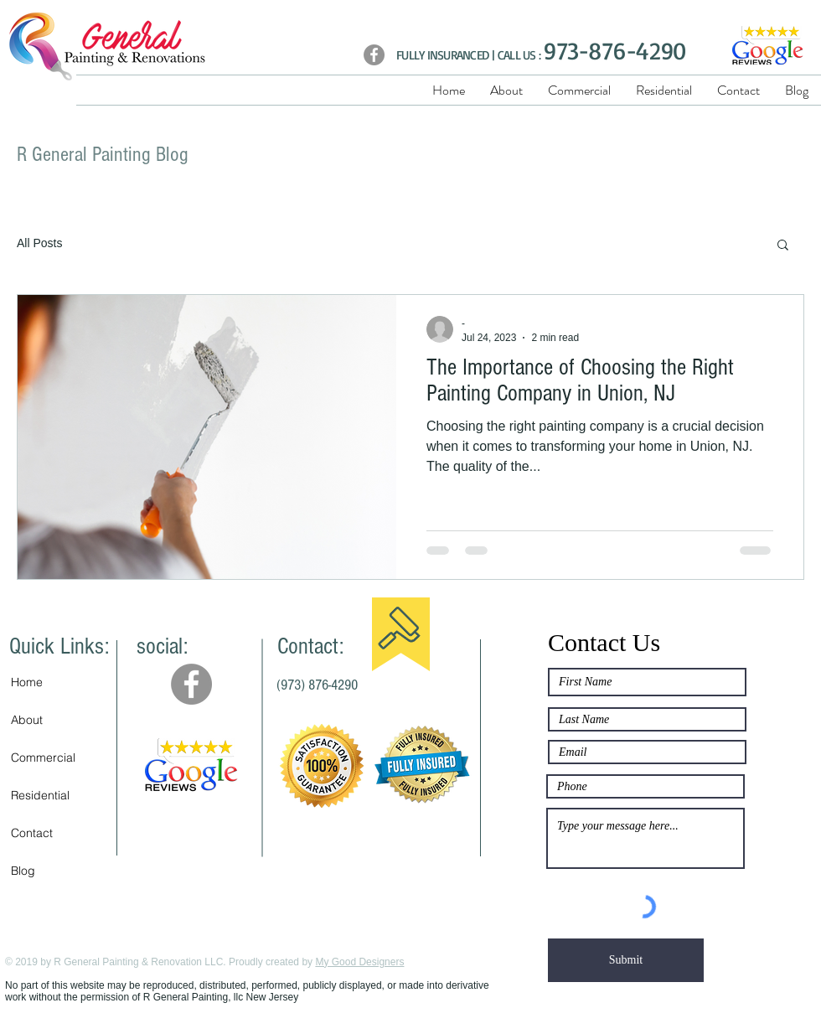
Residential (40, 795)
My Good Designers (359, 962)
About (27, 719)
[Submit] (626, 960)
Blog (23, 870)
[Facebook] (374, 54)
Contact (32, 832)
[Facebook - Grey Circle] (191, 684)
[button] (783, 246)
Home (27, 682)
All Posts (39, 243)
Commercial (43, 757)
